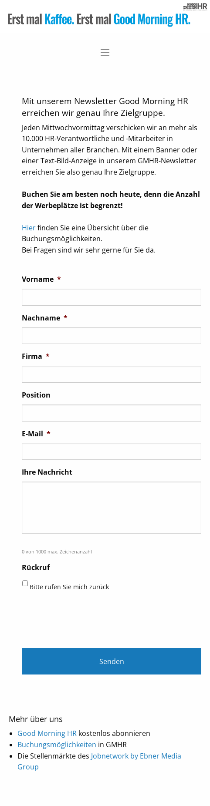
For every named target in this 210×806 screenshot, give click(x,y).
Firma (36, 356)
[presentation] (88, 617)
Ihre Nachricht (47, 472)
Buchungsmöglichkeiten (56, 744)
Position (36, 395)
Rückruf (36, 567)
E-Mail (36, 433)
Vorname (41, 279)
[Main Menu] (105, 52)
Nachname (45, 318)
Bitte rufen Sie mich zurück (69, 587)
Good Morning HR (47, 733)
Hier (29, 228)
